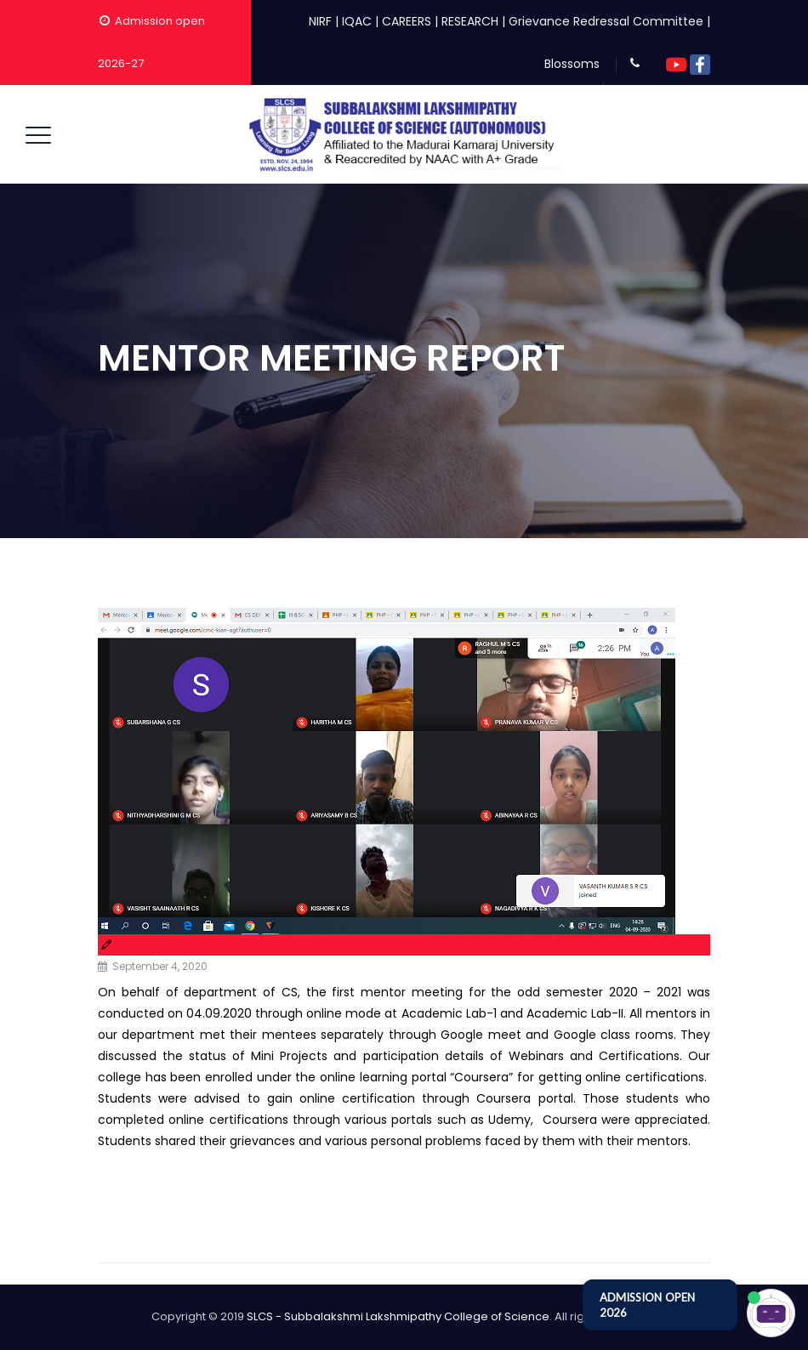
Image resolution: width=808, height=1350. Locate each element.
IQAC (357, 21)
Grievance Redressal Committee (606, 21)
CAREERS (406, 21)
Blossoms (572, 63)
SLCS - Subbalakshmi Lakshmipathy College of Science (398, 1316)
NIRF (320, 21)
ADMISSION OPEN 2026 (647, 1304)
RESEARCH (469, 21)
